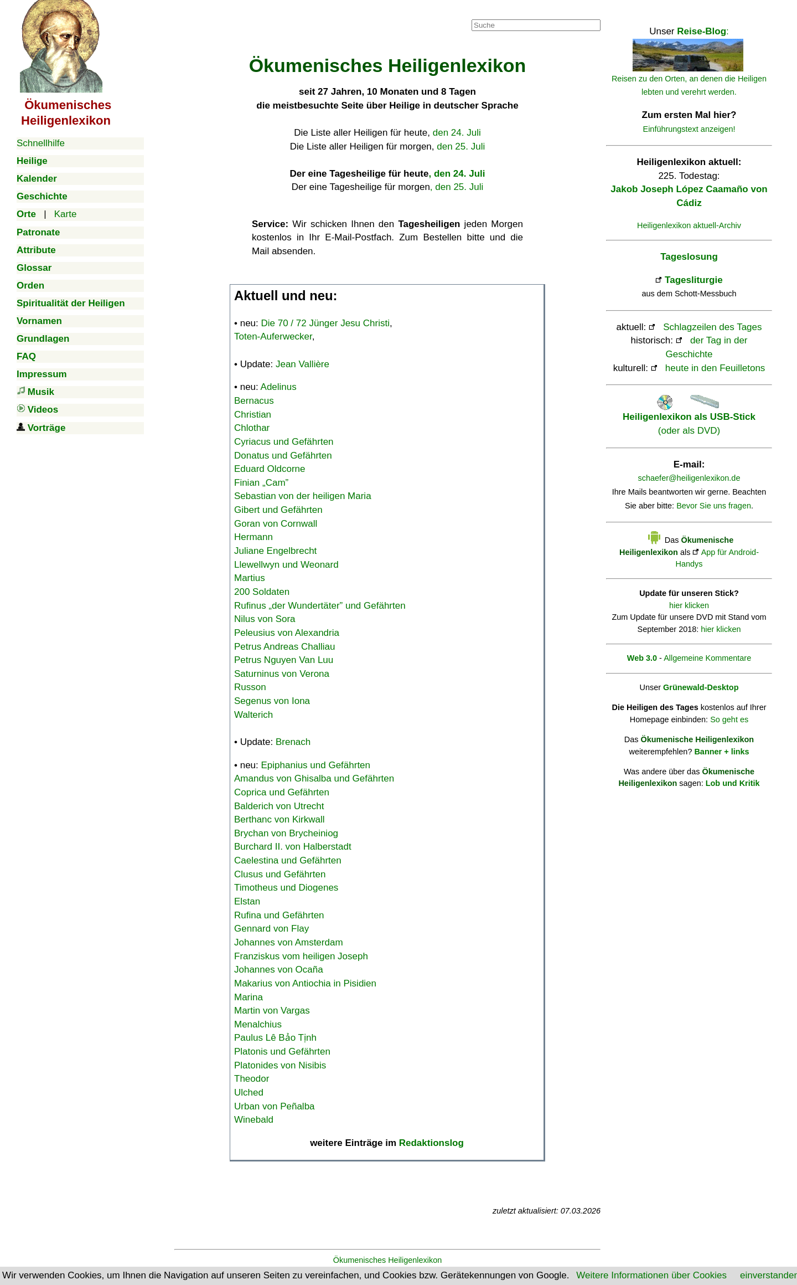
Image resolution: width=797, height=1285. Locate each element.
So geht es (729, 719)
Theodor (251, 1078)
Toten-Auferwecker (273, 336)
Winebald (253, 1119)
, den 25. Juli (456, 187)
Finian (261, 482)
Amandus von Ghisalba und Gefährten (314, 778)
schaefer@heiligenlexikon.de (689, 478)
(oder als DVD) (689, 417)
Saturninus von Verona (281, 674)
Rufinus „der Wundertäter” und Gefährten (320, 605)
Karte (65, 214)
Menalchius (258, 1024)
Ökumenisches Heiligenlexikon (387, 1260)
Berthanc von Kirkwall (279, 819)
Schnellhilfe (41, 143)
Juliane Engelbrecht (275, 551)
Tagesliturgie (694, 280)
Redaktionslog (431, 1143)
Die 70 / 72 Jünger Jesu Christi (325, 323)
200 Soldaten (261, 592)
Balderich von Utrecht (279, 806)
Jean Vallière (302, 364)
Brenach (293, 742)
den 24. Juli (457, 132)
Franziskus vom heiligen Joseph (301, 956)
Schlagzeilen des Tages (712, 327)
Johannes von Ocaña (278, 969)
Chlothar (252, 428)
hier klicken (689, 605)
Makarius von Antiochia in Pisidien (305, 983)
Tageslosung (689, 256)
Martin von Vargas (272, 1010)
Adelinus (279, 387)
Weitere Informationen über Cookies (651, 1275)
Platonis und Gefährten (282, 1051)
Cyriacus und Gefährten (284, 441)
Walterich (253, 715)
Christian (252, 414)
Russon (250, 687)
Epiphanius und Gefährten (316, 765)
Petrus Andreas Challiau (284, 646)
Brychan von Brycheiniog (286, 833)
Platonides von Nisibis (280, 1065)
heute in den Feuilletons (715, 368)
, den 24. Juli (456, 173)
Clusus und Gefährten (279, 874)
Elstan (247, 901)
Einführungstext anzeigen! (689, 129)
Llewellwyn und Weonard (286, 564)
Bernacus (254, 400)
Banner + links (721, 751)
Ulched (248, 1092)
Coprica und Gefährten (281, 792)
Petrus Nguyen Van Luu (283, 660)
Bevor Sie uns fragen (713, 505)
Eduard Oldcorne (270, 469)
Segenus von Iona (272, 701)
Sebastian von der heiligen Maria (302, 496)
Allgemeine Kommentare (707, 658)
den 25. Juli (461, 146)
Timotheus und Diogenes (286, 887)
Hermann (253, 537)
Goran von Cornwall (275, 523)
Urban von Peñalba (274, 1106)
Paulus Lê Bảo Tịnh (275, 1037)
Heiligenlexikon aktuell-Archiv (689, 225)
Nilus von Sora (265, 619)
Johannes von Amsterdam (288, 942)
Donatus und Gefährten (283, 455)
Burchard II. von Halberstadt (292, 846)
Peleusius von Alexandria (286, 633)
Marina (248, 997)
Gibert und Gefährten (278, 510)
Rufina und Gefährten (279, 915)
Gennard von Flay (271, 928)
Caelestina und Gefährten (287, 860)
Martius (249, 578)
